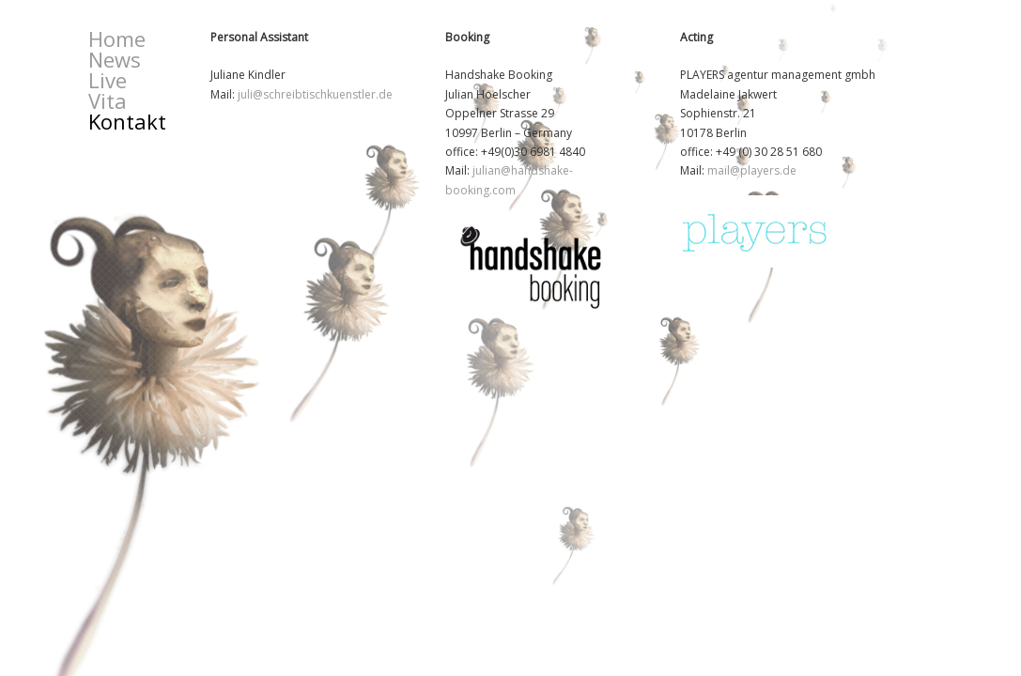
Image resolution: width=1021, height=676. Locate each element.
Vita (107, 100)
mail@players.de (752, 170)
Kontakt (127, 121)
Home (117, 38)
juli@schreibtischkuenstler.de (315, 94)
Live (107, 80)
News (114, 59)
